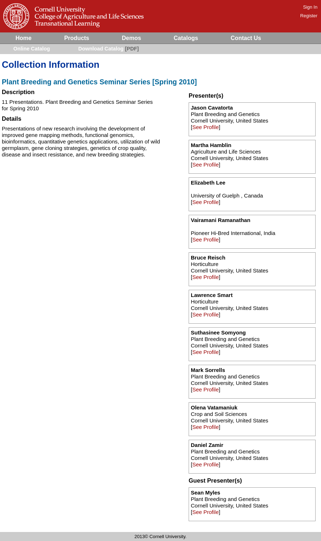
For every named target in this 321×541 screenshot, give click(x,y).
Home (23, 38)
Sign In (310, 7)
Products (76, 38)
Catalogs (186, 38)
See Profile (205, 127)
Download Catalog (101, 49)
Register (308, 15)
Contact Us (246, 38)
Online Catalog (31, 49)
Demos (131, 38)
